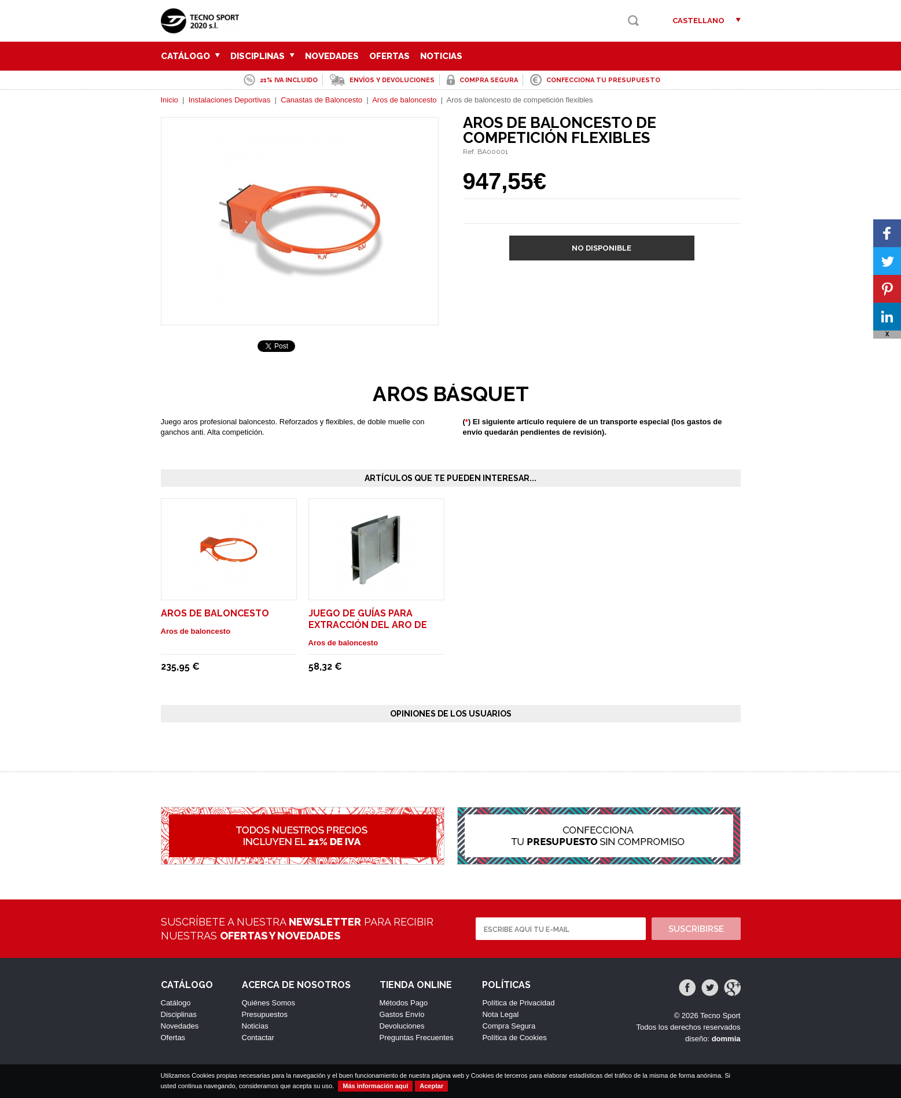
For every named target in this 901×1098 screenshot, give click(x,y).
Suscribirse (696, 929)
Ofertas (389, 56)
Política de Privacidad (518, 1002)
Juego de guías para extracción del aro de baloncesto (367, 625)
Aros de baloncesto (404, 100)
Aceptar (431, 1085)
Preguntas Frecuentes (417, 1037)
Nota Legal (500, 1014)
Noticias (441, 56)
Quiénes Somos (269, 1002)
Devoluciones (402, 1026)
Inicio (169, 100)
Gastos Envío (402, 1014)
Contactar (258, 1037)
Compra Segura (508, 1026)
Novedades (332, 56)
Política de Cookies (514, 1037)
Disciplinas (262, 56)
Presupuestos (265, 1014)
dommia (726, 1038)
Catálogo (190, 56)
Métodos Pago (404, 1002)
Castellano (698, 20)
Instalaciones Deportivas (230, 100)
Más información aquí (375, 1085)
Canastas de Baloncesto (321, 100)
